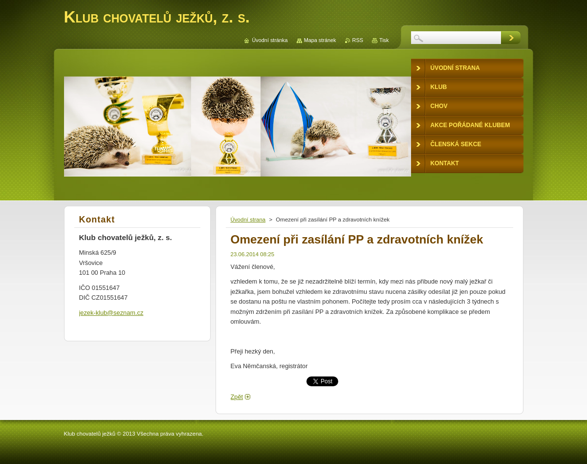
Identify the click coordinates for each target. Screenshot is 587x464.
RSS (357, 40)
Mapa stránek (320, 40)
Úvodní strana (248, 219)
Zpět (237, 396)
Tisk (384, 40)
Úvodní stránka (269, 40)
